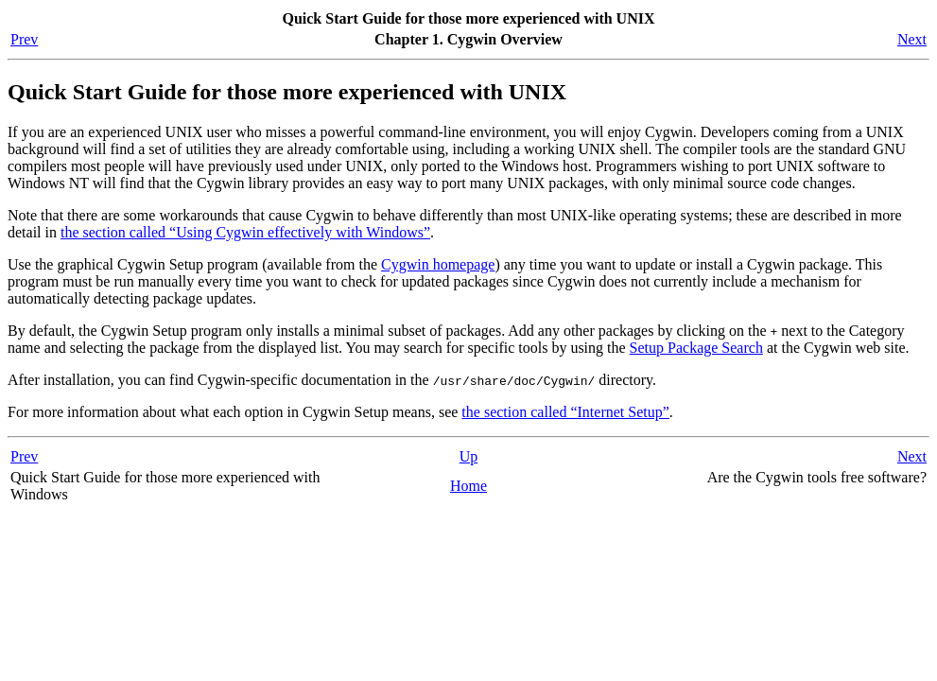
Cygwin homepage (438, 264)
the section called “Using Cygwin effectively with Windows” (245, 232)
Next (912, 39)
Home (468, 486)
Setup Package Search (696, 348)
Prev (24, 39)
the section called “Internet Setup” (564, 412)
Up (469, 456)
